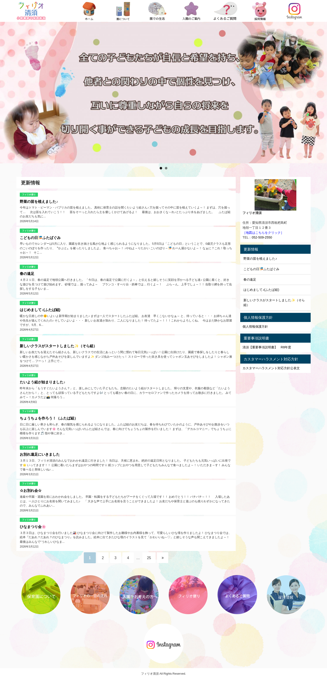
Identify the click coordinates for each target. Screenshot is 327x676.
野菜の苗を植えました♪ (39, 201)
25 (150, 554)
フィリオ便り (29, 194)
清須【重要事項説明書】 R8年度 (267, 347)
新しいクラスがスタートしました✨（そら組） (58, 344)
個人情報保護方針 (255, 326)
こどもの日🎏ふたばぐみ (40, 237)
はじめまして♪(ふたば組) (40, 309)
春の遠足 (27, 273)
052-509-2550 (262, 237)
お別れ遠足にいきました (40, 452)
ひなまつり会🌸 (33, 523)
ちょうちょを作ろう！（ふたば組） (49, 416)
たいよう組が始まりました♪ (42, 380)
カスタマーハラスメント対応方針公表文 (271, 368)
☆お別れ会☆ (31, 488)
